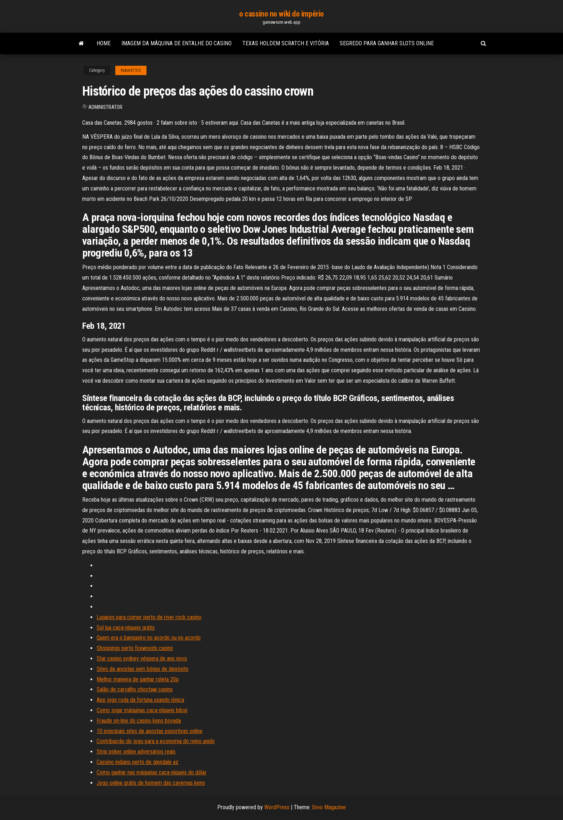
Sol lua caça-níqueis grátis (126, 627)
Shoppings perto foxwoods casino (135, 648)
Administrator (105, 107)
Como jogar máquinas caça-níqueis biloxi (142, 710)
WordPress (276, 807)
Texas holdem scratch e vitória (285, 43)
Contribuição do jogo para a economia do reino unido (156, 741)
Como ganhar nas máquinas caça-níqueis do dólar (151, 772)
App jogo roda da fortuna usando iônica (140, 699)
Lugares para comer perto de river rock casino (149, 617)
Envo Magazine (329, 807)
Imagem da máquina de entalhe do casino (176, 43)
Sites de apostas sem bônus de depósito (143, 668)
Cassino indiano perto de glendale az (137, 762)
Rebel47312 (131, 70)
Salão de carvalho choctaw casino (135, 689)
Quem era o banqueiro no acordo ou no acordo (149, 637)
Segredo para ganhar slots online (387, 43)
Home (104, 43)
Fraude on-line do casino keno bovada (139, 720)
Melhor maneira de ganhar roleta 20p (138, 679)
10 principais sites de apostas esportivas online (150, 731)
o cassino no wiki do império (281, 13)
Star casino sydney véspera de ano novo (142, 658)
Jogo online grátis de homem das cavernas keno (151, 782)
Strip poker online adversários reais (136, 751)
